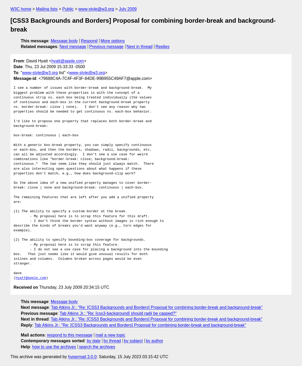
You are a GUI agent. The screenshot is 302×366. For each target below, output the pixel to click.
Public (68, 9)
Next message (73, 46)
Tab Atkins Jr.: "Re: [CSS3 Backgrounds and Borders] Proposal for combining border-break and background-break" (157, 307)
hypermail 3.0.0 (82, 357)
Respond (89, 41)
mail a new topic (110, 335)
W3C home (20, 9)
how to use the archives (54, 347)
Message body (64, 41)
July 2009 (128, 9)
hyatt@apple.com (67, 61)
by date (93, 341)
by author (154, 341)
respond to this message (69, 335)
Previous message (106, 46)
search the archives (97, 347)
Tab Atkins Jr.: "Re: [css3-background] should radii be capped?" (118, 313)
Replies (162, 46)
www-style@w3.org (96, 9)
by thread (112, 341)
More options (113, 41)
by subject (133, 341)
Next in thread (140, 46)
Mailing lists (47, 9)
